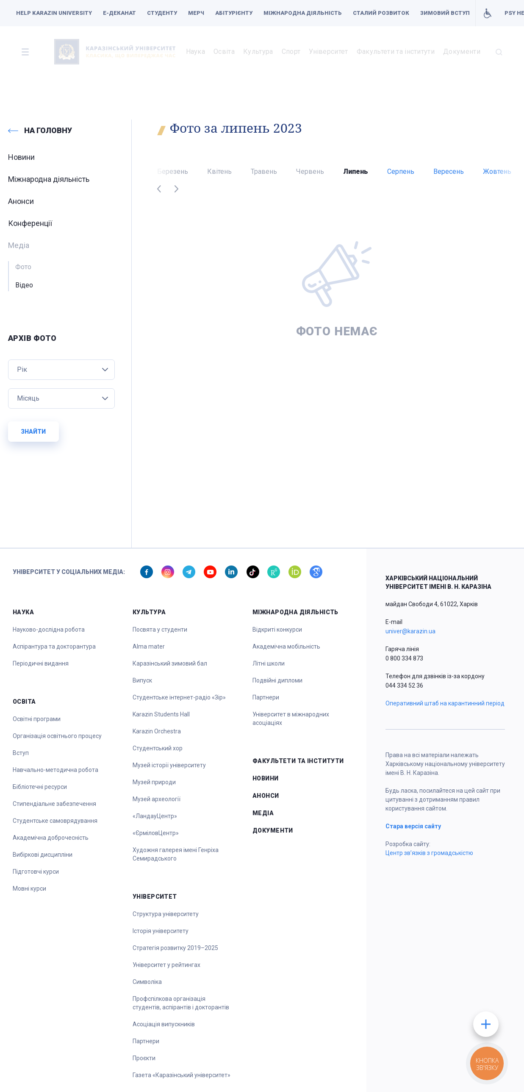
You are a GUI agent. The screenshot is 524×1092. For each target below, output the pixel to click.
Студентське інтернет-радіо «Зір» (179, 697)
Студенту (162, 13)
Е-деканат (119, 13)
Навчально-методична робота (55, 769)
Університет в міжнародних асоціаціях (290, 718)
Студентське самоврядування (55, 820)
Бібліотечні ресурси (40, 786)
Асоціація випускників (164, 1024)
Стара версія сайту (413, 826)
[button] (25, 51)
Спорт (291, 51)
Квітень (219, 171)
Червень (310, 171)
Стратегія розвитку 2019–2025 (175, 947)
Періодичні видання (41, 663)
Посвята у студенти (160, 629)
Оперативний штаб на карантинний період (445, 703)
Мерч (196, 13)
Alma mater (149, 646)
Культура (258, 51)
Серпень (400, 171)
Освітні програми (37, 719)
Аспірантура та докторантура (54, 646)
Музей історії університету (169, 765)
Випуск (142, 680)
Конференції (30, 223)
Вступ (21, 752)
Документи (461, 51)
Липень (355, 171)
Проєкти (144, 1058)
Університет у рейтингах (166, 964)
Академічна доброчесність (51, 837)
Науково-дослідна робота (49, 629)
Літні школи (268, 663)
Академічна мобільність (286, 646)
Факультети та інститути (396, 51)
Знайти (33, 431)
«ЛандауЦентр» (155, 816)
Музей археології (156, 799)
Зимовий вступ (445, 13)
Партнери (146, 1041)
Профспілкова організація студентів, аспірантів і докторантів (181, 1003)
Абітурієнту (233, 13)
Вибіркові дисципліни (42, 854)
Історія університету (161, 931)
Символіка (147, 981)
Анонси (21, 201)
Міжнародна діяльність (302, 13)
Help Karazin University (54, 13)
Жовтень (497, 171)
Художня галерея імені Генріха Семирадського (176, 854)
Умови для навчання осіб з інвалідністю (487, 13)
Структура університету (166, 914)
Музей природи (154, 782)
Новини (21, 157)
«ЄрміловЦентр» (156, 833)
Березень (172, 171)
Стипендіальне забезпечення (54, 803)
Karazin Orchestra (157, 731)
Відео (24, 285)
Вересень (448, 171)
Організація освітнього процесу (57, 736)
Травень (264, 171)
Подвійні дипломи (277, 680)
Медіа (263, 813)
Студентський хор (158, 748)
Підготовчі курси (36, 871)
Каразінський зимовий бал (170, 663)
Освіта (224, 51)
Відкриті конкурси (277, 629)
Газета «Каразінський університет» (181, 1075)
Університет (328, 51)
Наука (195, 51)
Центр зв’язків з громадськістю (429, 853)
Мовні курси (29, 888)
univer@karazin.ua (410, 631)
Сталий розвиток (381, 13)
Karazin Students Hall (161, 714)
